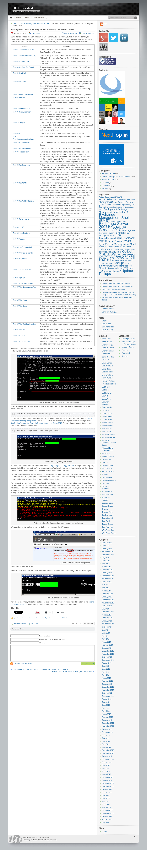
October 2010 (107, 756)
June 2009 (106, 798)
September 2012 (108, 696)
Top (135, 837)
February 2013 (107, 681)
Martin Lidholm (107, 425)
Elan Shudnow (107, 375)
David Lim (105, 360)
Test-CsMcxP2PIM (20, 183)
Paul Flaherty (107, 468)
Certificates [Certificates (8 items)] (130, 200)
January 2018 (107, 573)
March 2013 (106, 678)
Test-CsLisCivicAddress (21, 143)
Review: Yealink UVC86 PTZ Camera (116, 283)
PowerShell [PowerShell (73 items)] (124, 257)
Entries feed (106, 324)
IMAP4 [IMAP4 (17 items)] (118, 235)
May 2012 (105, 708)
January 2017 (107, 597)
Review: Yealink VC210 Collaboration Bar (117, 286)
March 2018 (106, 567)
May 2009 (105, 801)
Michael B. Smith (108, 434)
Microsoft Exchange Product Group (109, 442)
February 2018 (107, 570)
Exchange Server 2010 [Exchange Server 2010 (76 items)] (112, 228)
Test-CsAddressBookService (23, 50)
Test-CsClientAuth (19, 73)
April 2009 (106, 804)
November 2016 (108, 603)
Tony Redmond (107, 527)
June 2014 (106, 633)
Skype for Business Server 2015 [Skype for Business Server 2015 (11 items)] (113, 268)
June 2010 (106, 765)
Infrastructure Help (109, 384)
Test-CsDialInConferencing (23, 94)
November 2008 (108, 813)
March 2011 (106, 747)
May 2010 (105, 768)
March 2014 (106, 642)
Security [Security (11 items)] (128, 263)
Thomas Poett (107, 512)
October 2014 (107, 627)
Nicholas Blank (107, 465)
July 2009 (105, 795)
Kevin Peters (107, 413)
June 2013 (106, 669)
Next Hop (105, 462)
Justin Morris (107, 407)
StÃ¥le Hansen (107, 495)
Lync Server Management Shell (56, 618)
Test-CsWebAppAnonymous (23, 342)
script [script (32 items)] (120, 263)
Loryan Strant (107, 419)
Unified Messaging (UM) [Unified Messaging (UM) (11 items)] (110, 271)
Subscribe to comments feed (23, 663)
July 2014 (105, 630)
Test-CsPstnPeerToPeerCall (23, 253)
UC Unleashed (23, 8)
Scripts (18, 17)
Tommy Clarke (107, 524)
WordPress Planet (109, 533)
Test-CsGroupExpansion (22, 112)
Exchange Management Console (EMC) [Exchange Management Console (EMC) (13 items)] (113, 210)
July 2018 (105, 558)
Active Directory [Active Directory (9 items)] (105, 197)
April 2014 (106, 639)
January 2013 (107, 684)
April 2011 (106, 744)
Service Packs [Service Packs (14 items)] (106, 265)
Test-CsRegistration (20, 259)
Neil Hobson (106, 459)
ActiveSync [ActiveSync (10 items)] (117, 197)
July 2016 (105, 609)
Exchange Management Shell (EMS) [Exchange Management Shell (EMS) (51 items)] (114, 217)
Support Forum (107, 506)
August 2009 (106, 792)
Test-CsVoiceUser (19, 330)
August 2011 (106, 735)
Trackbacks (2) (76, 623)
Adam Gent (106, 339)
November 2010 (108, 753)
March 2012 (106, 714)
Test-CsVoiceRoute (20, 306)
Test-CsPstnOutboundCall (22, 247)
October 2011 (107, 729)
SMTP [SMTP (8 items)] (131, 268)
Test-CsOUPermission (21, 219)
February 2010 (107, 777)
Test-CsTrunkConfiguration (23, 284)
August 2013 (106, 663)
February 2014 (107, 645)
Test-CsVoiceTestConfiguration (24, 324)
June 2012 (106, 705)
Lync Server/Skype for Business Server (34, 24)
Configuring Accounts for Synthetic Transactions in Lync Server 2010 (36, 423)
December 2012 (108, 687)
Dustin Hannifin (107, 372)
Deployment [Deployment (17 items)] (110, 209)
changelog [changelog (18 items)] (105, 202)
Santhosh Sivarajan (109, 312)
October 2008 (107, 816)
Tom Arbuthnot (107, 518)
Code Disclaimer (38, 17)
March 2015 (106, 615)
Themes (105, 509)
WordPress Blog (108, 530)
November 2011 (108, 726)
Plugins (104, 474)
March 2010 (106, 774)
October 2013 (107, 657)
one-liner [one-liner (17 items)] (117, 251)
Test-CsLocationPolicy (21, 152)
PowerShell (106, 186)
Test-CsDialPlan (19, 98)
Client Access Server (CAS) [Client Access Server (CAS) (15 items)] (116, 203)
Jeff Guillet (106, 387)
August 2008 (106, 819)
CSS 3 (54, 840)
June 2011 (106, 741)
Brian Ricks (106, 354)
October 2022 (107, 543)
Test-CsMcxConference (21, 165)
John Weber (106, 399)
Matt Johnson (107, 428)
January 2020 (107, 549)
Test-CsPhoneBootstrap (21, 233)
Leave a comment (88, 33)
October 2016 (107, 606)
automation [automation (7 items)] (122, 200)
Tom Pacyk (106, 521)
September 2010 (108, 759)
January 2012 (107, 720)
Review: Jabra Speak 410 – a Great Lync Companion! (72, 672)
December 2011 (108, 723)
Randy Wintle (107, 477)
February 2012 (107, 717)
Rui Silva (105, 483)
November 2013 (108, 654)
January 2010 (107, 780)
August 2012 (106, 699)
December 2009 (108, 783)
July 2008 (105, 822)
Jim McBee (106, 396)
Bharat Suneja (107, 345)
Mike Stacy (106, 453)
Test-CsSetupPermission (22, 270)
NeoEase (33, 840)
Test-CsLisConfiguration (21, 148)
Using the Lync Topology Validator (61, 466)
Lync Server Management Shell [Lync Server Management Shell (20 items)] (117, 244)
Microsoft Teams (108, 180)
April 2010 (106, 771)
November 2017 (108, 579)
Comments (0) (88, 623)
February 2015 (107, 618)
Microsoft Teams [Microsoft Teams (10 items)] (118, 247)
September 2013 (108, 660)
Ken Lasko (106, 410)
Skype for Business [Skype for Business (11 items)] (123, 266)
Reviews (105, 189)
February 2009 (107, 810)
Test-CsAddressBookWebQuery (24, 55)
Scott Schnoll (107, 492)
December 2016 (108, 600)
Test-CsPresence (19, 239)
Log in (104, 321)
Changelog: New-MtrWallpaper (113, 289)
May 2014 (105, 636)
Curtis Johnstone (108, 357)
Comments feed (108, 327)
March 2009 (106, 807)
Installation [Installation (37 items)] (107, 238)
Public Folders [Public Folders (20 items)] (107, 260)
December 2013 (108, 651)
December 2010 (108, 750)
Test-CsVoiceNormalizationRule (24, 287)
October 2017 (107, 582)
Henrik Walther (107, 378)
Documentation (107, 366)
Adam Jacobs (107, 342)
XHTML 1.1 (45, 840)
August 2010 (106, 762)
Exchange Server (108, 174)
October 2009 (107, 789)
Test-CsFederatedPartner (22, 109)
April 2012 (106, 711)
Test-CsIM (16, 133)
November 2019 (108, 552)
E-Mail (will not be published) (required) (52, 639)
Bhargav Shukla (108, 348)
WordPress (15, 839)
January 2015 (107, 621)
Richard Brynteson (109, 480)
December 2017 (108, 576)
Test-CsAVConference (21, 61)
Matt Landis (106, 431)
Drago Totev (106, 369)
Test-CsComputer (19, 81)
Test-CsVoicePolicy (20, 300)
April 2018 (106, 564)
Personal (105, 183)
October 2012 (107, 693)
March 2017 (106, 591)
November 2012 (108, 690)
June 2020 (106, 546)
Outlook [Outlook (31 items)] (127, 251)
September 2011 (108, 732)
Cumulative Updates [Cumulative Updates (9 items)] (107, 207)
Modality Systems (108, 456)
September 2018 (108, 555)
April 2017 (106, 588)
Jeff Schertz (106, 393)
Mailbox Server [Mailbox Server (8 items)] (105, 247)
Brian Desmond (108, 309)
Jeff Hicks (105, 390)
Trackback (34, 623)
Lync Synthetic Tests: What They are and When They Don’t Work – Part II (41, 669)
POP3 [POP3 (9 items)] (111, 258)
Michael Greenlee (108, 437)
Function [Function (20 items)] (119, 232)
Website (42, 643)
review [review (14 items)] (119, 260)
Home (11, 18)
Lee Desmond (107, 416)
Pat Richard (36, 33)
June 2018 (106, 561)
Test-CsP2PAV (18, 227)
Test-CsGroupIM (19, 123)
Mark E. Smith (107, 422)
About (27, 17)
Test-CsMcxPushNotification (23, 201)
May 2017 (105, 585)
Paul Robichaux (108, 471)
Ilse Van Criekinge (109, 381)
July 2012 (105, 702)
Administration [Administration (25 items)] (108, 199)
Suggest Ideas (107, 503)
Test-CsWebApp (19, 336)
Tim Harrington (107, 515)
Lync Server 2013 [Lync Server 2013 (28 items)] (119, 241)
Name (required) (44, 636)
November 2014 (108, 624)
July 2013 (105, 666)
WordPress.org (107, 330)
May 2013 (105, 672)
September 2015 (108, 612)
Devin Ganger (107, 363)
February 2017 (107, 594)
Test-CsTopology (19, 278)
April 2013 (106, 675)
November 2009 (108, 786)
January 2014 (107, 648)
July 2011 (105, 738)
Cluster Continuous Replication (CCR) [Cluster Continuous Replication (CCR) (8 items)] (120, 205)
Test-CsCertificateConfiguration (24, 67)
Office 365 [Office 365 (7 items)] (109, 249)
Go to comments (71, 33)
